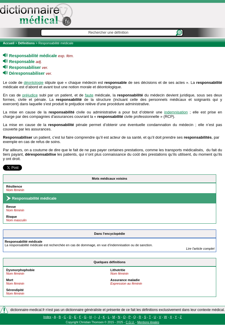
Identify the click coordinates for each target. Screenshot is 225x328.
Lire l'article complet (200, 248)
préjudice (30, 95)
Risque (11, 216)
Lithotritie (117, 270)
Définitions (26, 43)
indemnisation (176, 112)
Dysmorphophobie (20, 270)
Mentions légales (148, 322)
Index (47, 317)
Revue (11, 206)
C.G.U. (130, 322)
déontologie (33, 82)
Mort (9, 280)
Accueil (9, 43)
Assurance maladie (125, 280)
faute (89, 95)
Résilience (14, 186)
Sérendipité (15, 290)
